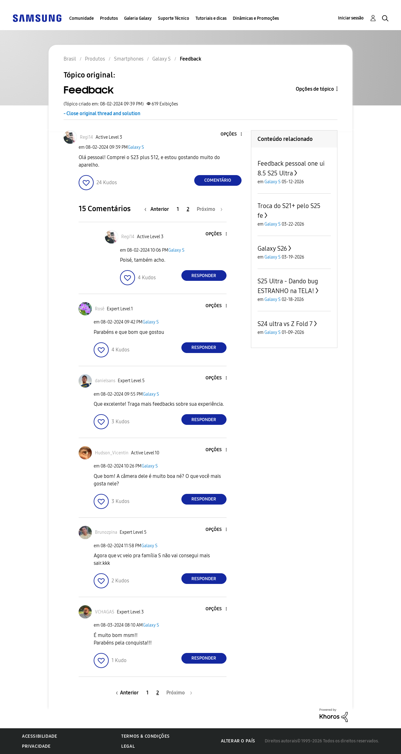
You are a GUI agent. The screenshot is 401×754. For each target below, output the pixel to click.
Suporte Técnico (173, 18)
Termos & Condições (145, 736)
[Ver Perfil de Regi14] (86, 137)
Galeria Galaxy (138, 18)
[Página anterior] (158, 209)
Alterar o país (238, 741)
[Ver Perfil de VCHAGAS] (104, 612)
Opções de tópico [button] (315, 89)
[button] (231, 134)
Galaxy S (136, 147)
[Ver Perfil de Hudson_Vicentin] (111, 453)
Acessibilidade (39, 736)
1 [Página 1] (178, 209)
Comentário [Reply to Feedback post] (217, 180)
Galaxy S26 (272, 248)
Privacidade (36, 746)
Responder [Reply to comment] (203, 275)
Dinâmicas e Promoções (256, 18)
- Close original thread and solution (102, 113)
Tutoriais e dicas (211, 18)
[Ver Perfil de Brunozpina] (106, 532)
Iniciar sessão (351, 18)
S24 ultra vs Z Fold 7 (285, 324)
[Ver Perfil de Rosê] (99, 309)
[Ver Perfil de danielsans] (105, 380)
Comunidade (81, 18)
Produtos (109, 18)
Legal (128, 746)
